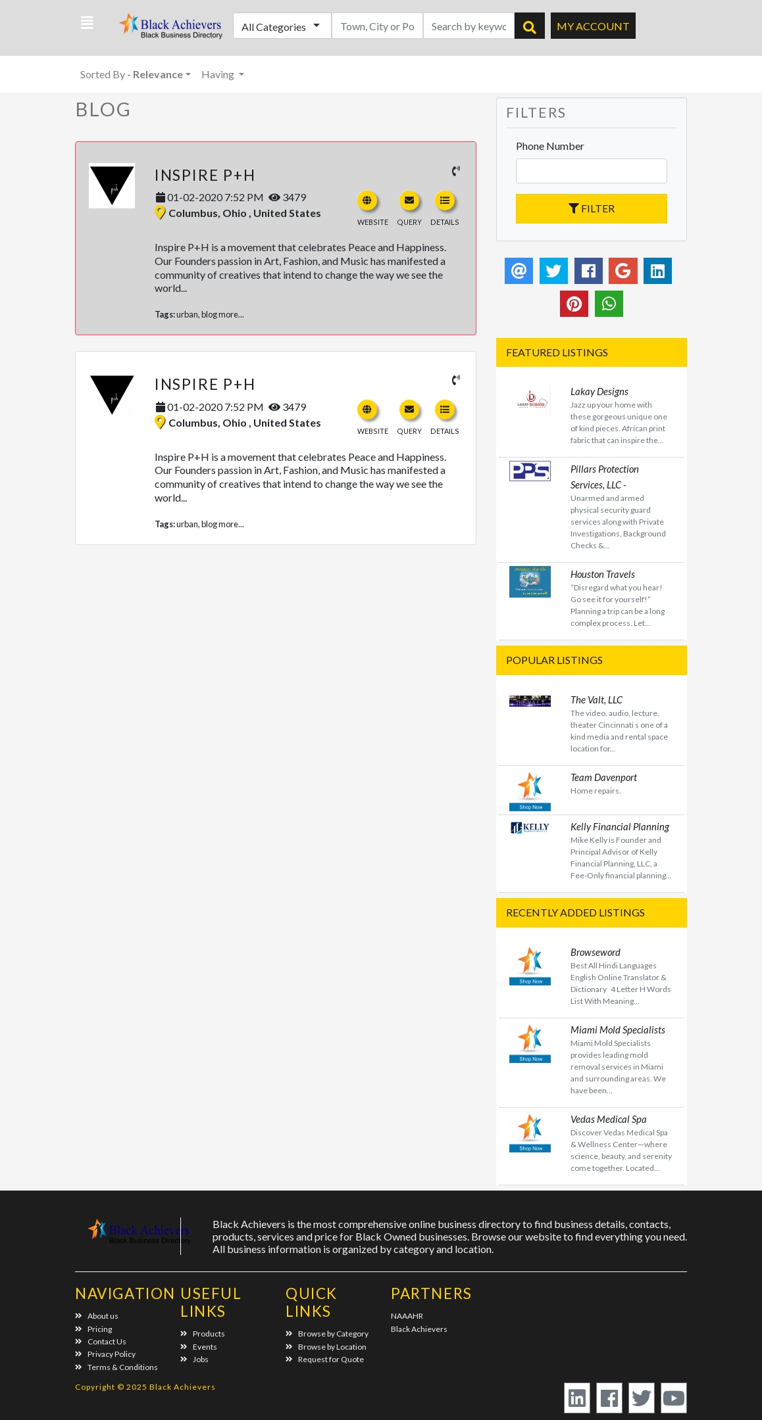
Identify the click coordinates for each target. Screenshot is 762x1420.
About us (96, 1316)
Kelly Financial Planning (620, 826)
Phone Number (550, 145)
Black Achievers (419, 1329)
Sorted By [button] (131, 74)
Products (202, 1333)
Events (198, 1347)
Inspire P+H (205, 175)
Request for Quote (325, 1359)
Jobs (194, 1359)
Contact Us (100, 1341)
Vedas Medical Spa (609, 1119)
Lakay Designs (599, 391)
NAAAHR (407, 1316)
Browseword (596, 952)
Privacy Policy (105, 1354)
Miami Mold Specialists (618, 1029)
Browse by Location (326, 1347)
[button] (87, 23)
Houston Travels (603, 574)
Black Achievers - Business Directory (165, 30)
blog (209, 314)
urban (187, 314)
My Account (593, 26)
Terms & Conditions (116, 1367)
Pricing (93, 1329)
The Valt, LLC (596, 699)
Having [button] (218, 74)
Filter (592, 208)
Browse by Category (327, 1333)
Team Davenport (604, 777)
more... (231, 314)
